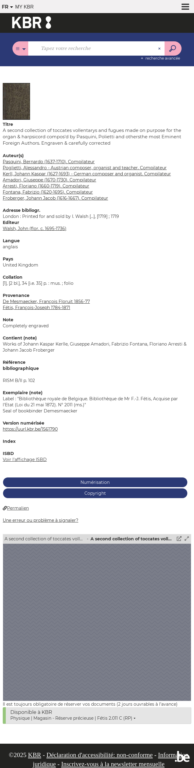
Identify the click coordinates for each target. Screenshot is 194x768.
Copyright (95, 493)
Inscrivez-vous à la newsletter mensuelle (113, 764)
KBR (34, 755)
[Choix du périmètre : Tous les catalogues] (20, 48)
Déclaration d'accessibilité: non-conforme (99, 755)
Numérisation (95, 482)
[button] (16, 101)
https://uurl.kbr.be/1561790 (30, 429)
